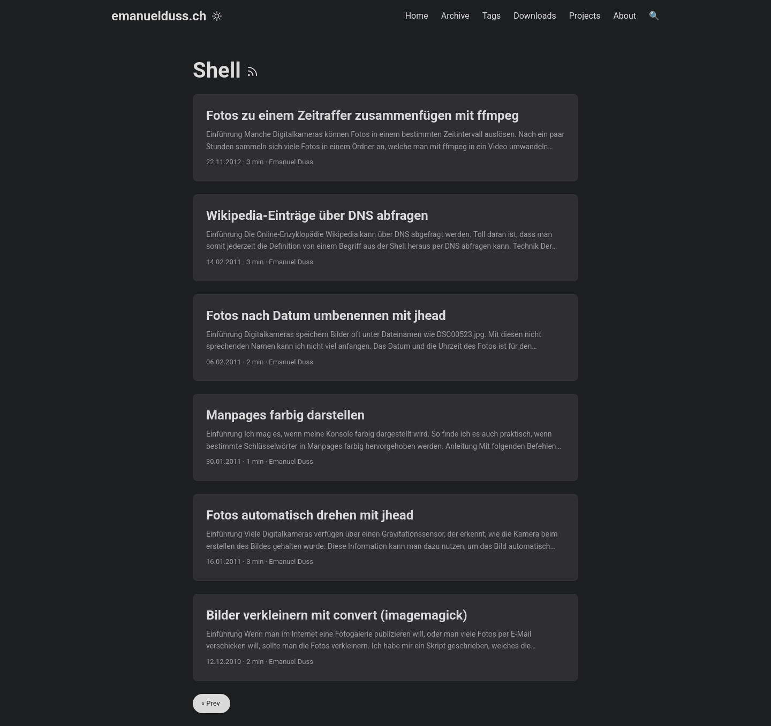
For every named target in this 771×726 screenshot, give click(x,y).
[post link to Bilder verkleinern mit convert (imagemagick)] (385, 637)
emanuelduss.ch (158, 16)
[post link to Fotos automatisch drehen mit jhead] (385, 537)
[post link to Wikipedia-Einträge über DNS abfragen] (385, 238)
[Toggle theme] (216, 16)
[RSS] (252, 70)
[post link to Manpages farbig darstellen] (385, 437)
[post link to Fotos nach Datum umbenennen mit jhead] (385, 338)
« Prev (211, 703)
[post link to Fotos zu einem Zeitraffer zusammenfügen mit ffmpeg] (385, 138)
